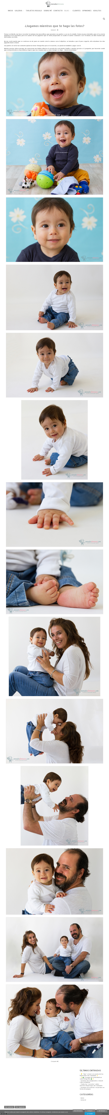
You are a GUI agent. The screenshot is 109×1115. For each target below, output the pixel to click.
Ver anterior (9, 1107)
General (53, 30)
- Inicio (82, 1098)
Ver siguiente (20, 1107)
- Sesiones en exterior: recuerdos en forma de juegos (92, 1088)
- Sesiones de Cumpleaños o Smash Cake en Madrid (91, 1081)
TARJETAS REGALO (34, 11)
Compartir (54, 1061)
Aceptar (90, 1113)
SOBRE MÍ (48, 11)
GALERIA (18, 11)
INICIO (10, 11)
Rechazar (102, 1111)
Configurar (89, 1110)
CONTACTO (58, 11)
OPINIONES (86, 11)
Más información (78, 1110)
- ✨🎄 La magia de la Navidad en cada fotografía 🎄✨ (91, 1078)
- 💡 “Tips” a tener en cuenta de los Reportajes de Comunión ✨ (91, 1074)
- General (83, 1100)
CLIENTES (77, 11)
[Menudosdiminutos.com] (54, 4)
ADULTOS (97, 11)
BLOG (66, 11)
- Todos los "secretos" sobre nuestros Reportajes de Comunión (91, 1084)
